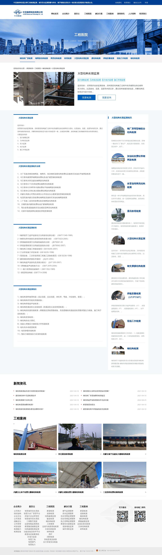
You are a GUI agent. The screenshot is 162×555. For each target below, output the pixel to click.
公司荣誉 (17, 524)
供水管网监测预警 (68, 516)
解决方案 (68, 506)
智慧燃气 (32, 542)
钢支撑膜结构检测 (136, 266)
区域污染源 (31, 537)
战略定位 (17, 521)
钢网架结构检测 (41, 58)
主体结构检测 (50, 529)
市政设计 (53, 551)
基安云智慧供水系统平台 (70, 551)
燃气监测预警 (68, 511)
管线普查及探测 (50, 539)
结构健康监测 (50, 516)
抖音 (146, 2)
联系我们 (127, 2)
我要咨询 (106, 97)
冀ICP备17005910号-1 (87, 551)
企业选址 (46, 551)
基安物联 (59, 551)
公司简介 (17, 511)
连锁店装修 (39, 551)
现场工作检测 (122, 58)
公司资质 (17, 518)
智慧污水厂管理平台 (32, 513)
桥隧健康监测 (83, 521)
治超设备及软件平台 (32, 531)
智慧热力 (32, 544)
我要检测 (86, 97)
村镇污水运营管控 (32, 516)
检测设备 (17, 531)
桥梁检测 (65, 41)
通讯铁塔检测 (134, 211)
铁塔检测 (67, 58)
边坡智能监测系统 (32, 524)
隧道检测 (50, 518)
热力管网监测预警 (68, 521)
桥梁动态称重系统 (32, 534)
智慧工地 (32, 539)
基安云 (32, 506)
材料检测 (50, 531)
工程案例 (84, 506)
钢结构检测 (82, 41)
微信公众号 (137, 2)
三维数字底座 (32, 521)
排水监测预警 (68, 513)
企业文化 (17, 516)
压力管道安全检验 (50, 542)
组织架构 (17, 513)
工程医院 (73, 41)
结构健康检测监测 (32, 529)
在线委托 (118, 2)
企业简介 (18, 506)
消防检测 (50, 537)
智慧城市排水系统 (32, 518)
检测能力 (17, 529)
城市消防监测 (68, 529)
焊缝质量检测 (108, 58)
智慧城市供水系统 (32, 511)
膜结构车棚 (24, 551)
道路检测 (50, 513)
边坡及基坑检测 (83, 524)
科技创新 (17, 526)
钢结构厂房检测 (26, 58)
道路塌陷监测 (68, 526)
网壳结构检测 (56, 58)
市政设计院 (32, 551)
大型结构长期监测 (94, 41)
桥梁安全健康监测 (68, 524)
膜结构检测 (95, 58)
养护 (50, 534)
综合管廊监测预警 (68, 518)
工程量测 (50, 524)
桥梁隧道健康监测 (32, 526)
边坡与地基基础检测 (50, 526)
